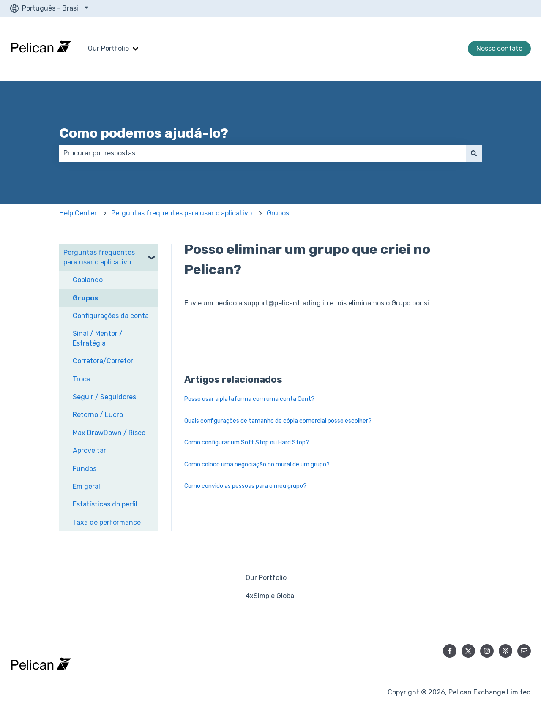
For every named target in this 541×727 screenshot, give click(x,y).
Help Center (78, 213)
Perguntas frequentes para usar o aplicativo (181, 213)
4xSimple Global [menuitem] (271, 596)
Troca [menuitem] (81, 379)
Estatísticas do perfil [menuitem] (105, 504)
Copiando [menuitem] (88, 280)
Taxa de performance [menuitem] (107, 522)
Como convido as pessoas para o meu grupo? (245, 486)
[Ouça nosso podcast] (505, 651)
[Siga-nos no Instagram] (487, 651)
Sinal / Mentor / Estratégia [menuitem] (98, 338)
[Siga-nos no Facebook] (449, 651)
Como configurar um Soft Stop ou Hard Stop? (246, 442)
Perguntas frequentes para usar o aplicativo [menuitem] (99, 257)
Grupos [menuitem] (85, 298)
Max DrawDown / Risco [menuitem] (109, 433)
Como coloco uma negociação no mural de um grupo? (257, 464)
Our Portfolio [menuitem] (266, 578)
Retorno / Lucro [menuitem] (98, 415)
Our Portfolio (108, 48)
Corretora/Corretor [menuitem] (103, 361)
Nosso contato (499, 48)
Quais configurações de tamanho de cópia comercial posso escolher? (278, 421)
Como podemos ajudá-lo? (143, 133)
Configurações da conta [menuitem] (111, 316)
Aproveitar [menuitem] (89, 451)
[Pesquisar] (474, 153)
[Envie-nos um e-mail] (524, 651)
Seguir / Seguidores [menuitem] (104, 397)
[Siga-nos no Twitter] (468, 651)
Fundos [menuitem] (84, 469)
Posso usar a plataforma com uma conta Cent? (249, 399)
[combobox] (262, 153)
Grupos (278, 213)
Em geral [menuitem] (86, 486)
